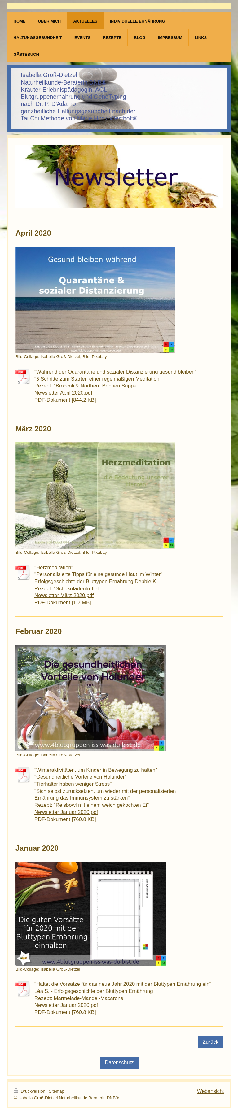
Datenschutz (119, 1062)
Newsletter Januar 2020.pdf (66, 812)
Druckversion (30, 1091)
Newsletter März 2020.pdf (64, 595)
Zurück (210, 1042)
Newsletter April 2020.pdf (63, 393)
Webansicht (210, 1091)
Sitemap (56, 1091)
